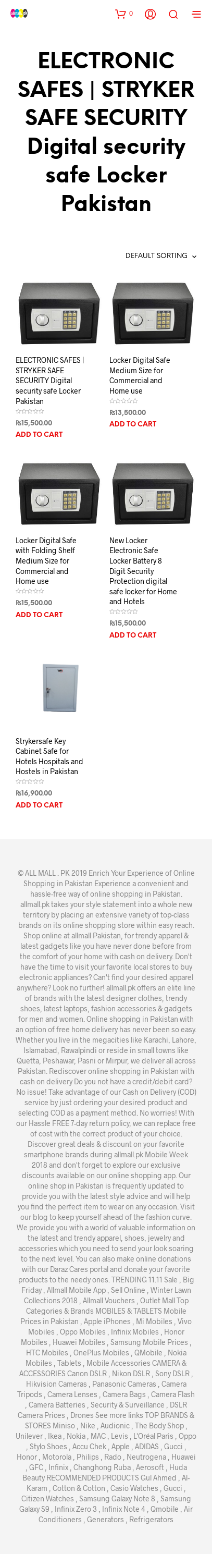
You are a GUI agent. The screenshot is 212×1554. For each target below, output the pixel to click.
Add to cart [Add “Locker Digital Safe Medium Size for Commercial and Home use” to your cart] (132, 424)
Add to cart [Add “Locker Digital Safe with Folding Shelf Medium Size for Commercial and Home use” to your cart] (39, 615)
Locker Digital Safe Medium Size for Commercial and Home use (139, 375)
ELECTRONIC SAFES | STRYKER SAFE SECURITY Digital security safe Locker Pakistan (50, 380)
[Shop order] (138, 256)
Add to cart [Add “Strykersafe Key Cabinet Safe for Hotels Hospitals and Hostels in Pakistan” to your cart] (39, 805)
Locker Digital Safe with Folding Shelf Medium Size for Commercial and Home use (46, 560)
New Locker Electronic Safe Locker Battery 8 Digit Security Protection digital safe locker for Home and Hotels (143, 571)
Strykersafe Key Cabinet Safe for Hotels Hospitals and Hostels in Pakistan (49, 756)
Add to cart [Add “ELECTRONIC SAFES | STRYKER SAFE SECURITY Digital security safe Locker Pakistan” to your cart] (39, 435)
